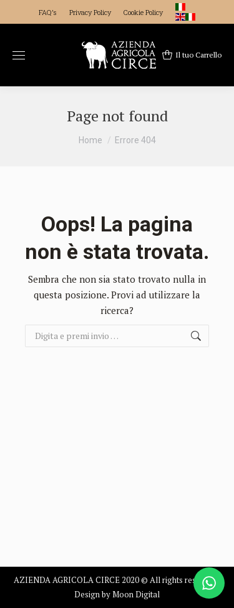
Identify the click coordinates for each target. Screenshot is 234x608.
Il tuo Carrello (192, 55)
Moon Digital (136, 594)
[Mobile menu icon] (18, 55)
